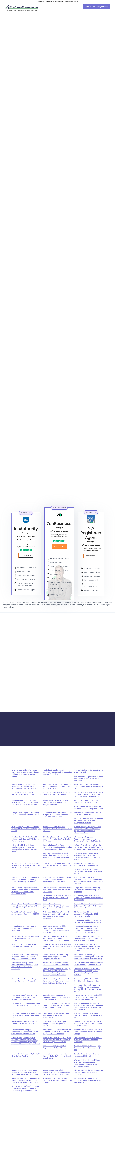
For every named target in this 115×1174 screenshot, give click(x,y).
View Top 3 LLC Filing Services (96, 7)
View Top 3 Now (57, 739)
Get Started (26, 555)
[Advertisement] (57, 97)
